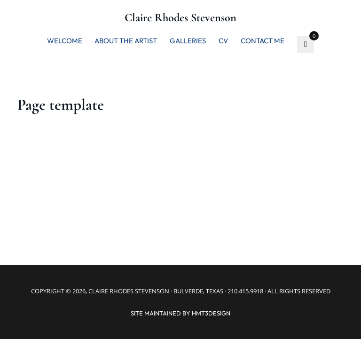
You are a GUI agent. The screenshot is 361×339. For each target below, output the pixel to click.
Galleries (188, 40)
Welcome (64, 40)
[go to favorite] (305, 44)
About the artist (125, 40)
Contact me (262, 40)
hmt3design (211, 313)
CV (223, 40)
